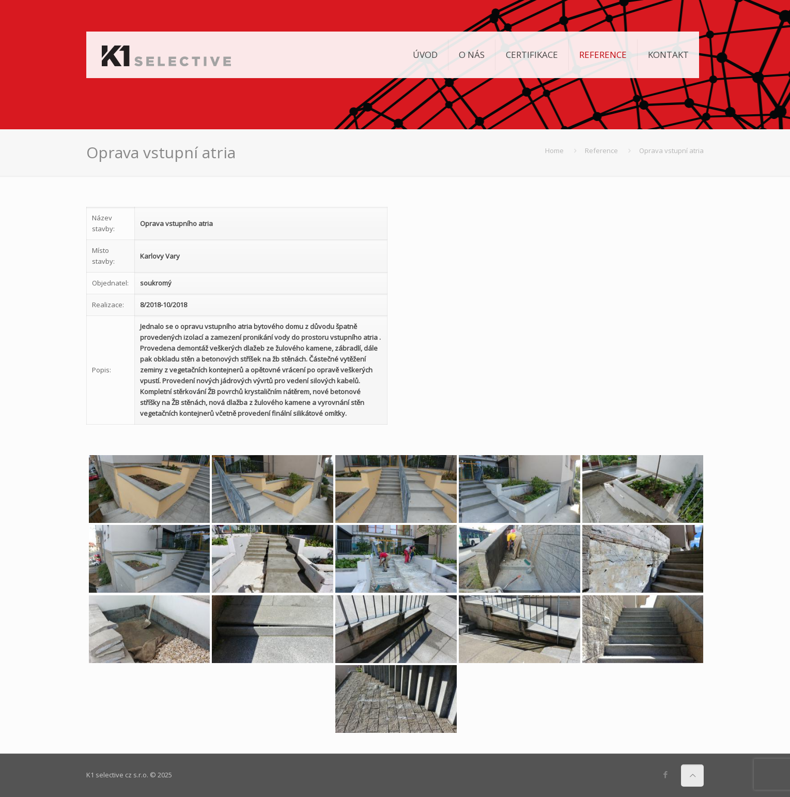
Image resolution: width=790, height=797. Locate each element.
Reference (601, 150)
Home (554, 150)
